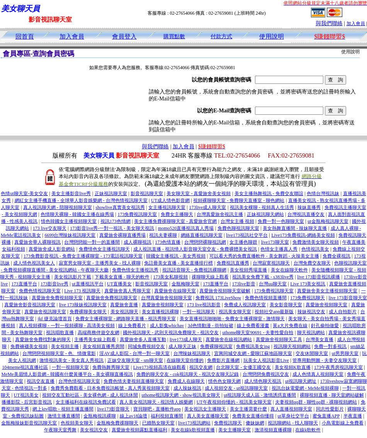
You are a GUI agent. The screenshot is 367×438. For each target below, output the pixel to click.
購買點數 (174, 36)
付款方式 (221, 36)
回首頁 (24, 36)
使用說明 (271, 36)
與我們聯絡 (329, 23)
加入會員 (356, 23)
